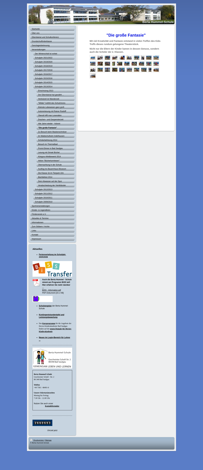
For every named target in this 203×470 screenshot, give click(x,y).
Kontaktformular (52, 406)
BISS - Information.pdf (51, 290)
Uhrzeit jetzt (52, 430)
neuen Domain (56, 329)
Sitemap (48, 440)
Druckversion (37, 440)
